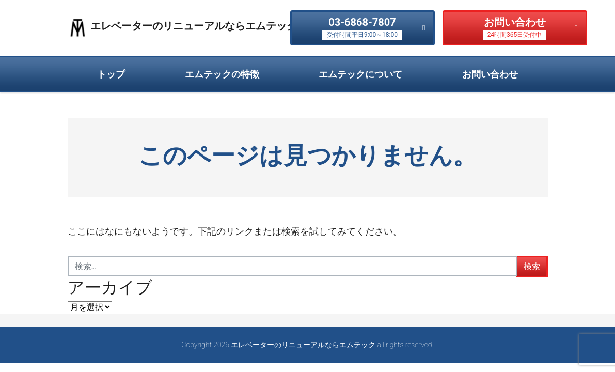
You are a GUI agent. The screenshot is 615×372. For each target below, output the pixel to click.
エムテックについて (360, 74)
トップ (111, 74)
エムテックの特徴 (222, 74)
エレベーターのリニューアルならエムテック (193, 26)
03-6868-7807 (362, 28)
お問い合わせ (515, 28)
